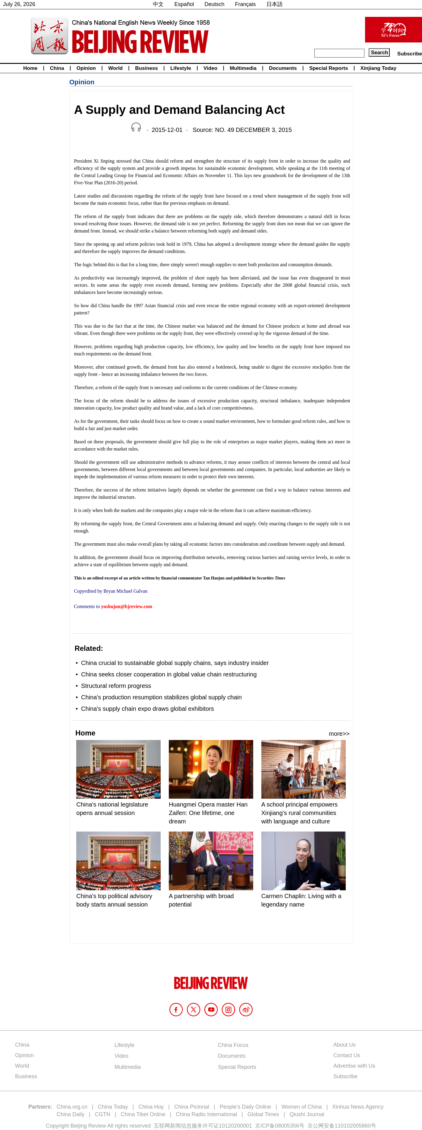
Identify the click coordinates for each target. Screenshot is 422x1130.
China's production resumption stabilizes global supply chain (161, 697)
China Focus (233, 1045)
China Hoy (151, 1107)
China (57, 68)
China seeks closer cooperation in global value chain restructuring (169, 674)
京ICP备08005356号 (279, 1126)
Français (245, 4)
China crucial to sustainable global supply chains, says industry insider (175, 663)
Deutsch (215, 4)
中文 (158, 4)
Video (210, 68)
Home (30, 68)
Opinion (86, 68)
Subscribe (409, 54)
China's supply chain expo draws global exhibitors (147, 708)
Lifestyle (180, 68)
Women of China (302, 1107)
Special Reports (328, 68)
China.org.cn (72, 1107)
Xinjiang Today (379, 68)
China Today (113, 1107)
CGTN (102, 1114)
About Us (344, 1045)
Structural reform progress (116, 685)
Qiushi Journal (307, 1114)
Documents (283, 68)
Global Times (263, 1114)
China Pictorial (191, 1107)
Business (146, 68)
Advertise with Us (354, 1066)
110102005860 (353, 1126)
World (115, 68)
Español (184, 4)
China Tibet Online (143, 1114)
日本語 (274, 4)
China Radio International (206, 1114)
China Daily (70, 1114)
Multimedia (243, 68)
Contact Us (346, 1055)
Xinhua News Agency (357, 1107)
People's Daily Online (245, 1107)
